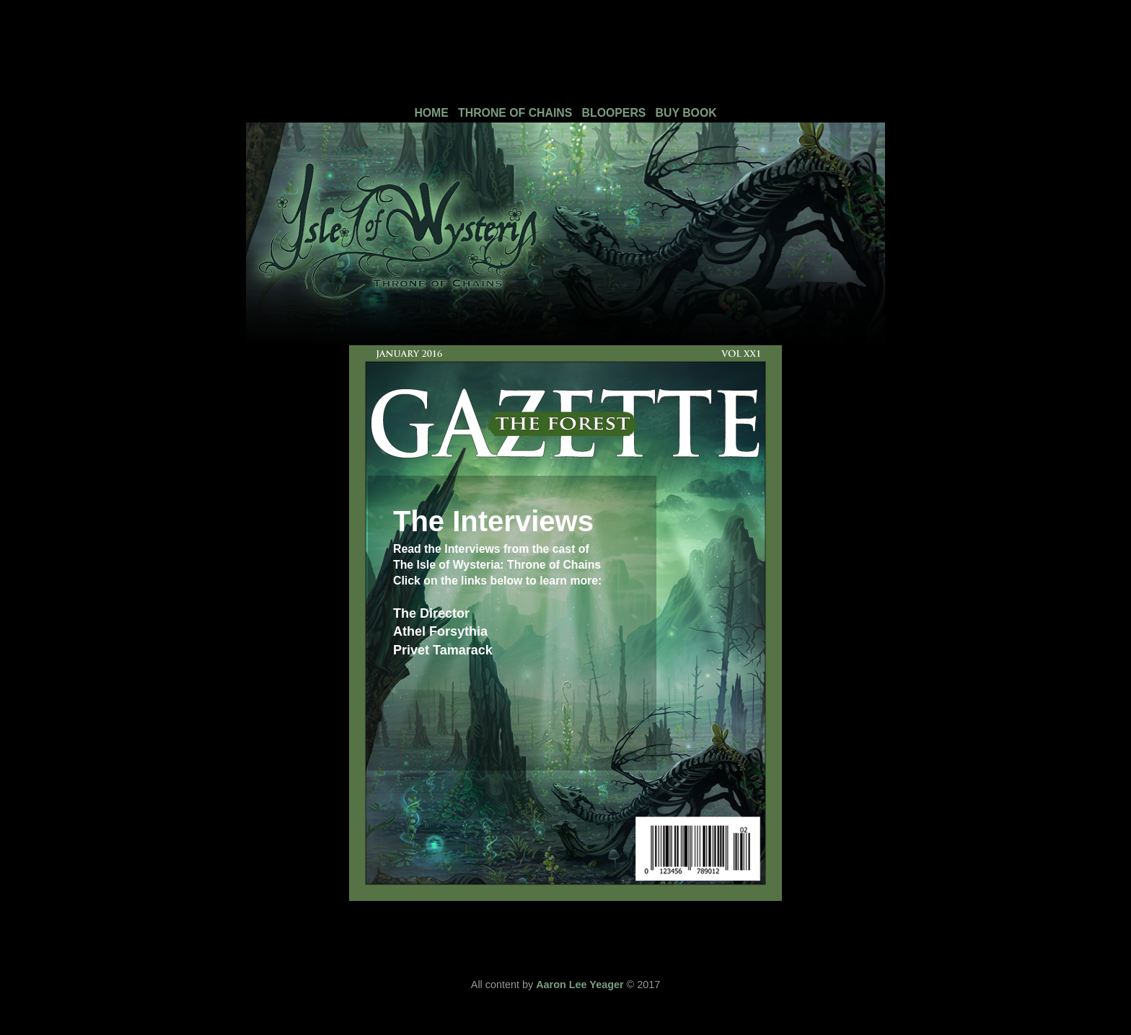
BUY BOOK (686, 113)
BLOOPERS (614, 113)
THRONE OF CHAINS (515, 113)
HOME (431, 113)
